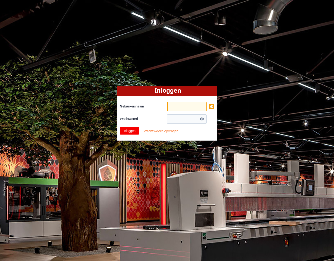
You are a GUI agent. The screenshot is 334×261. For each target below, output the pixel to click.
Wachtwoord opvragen (161, 131)
